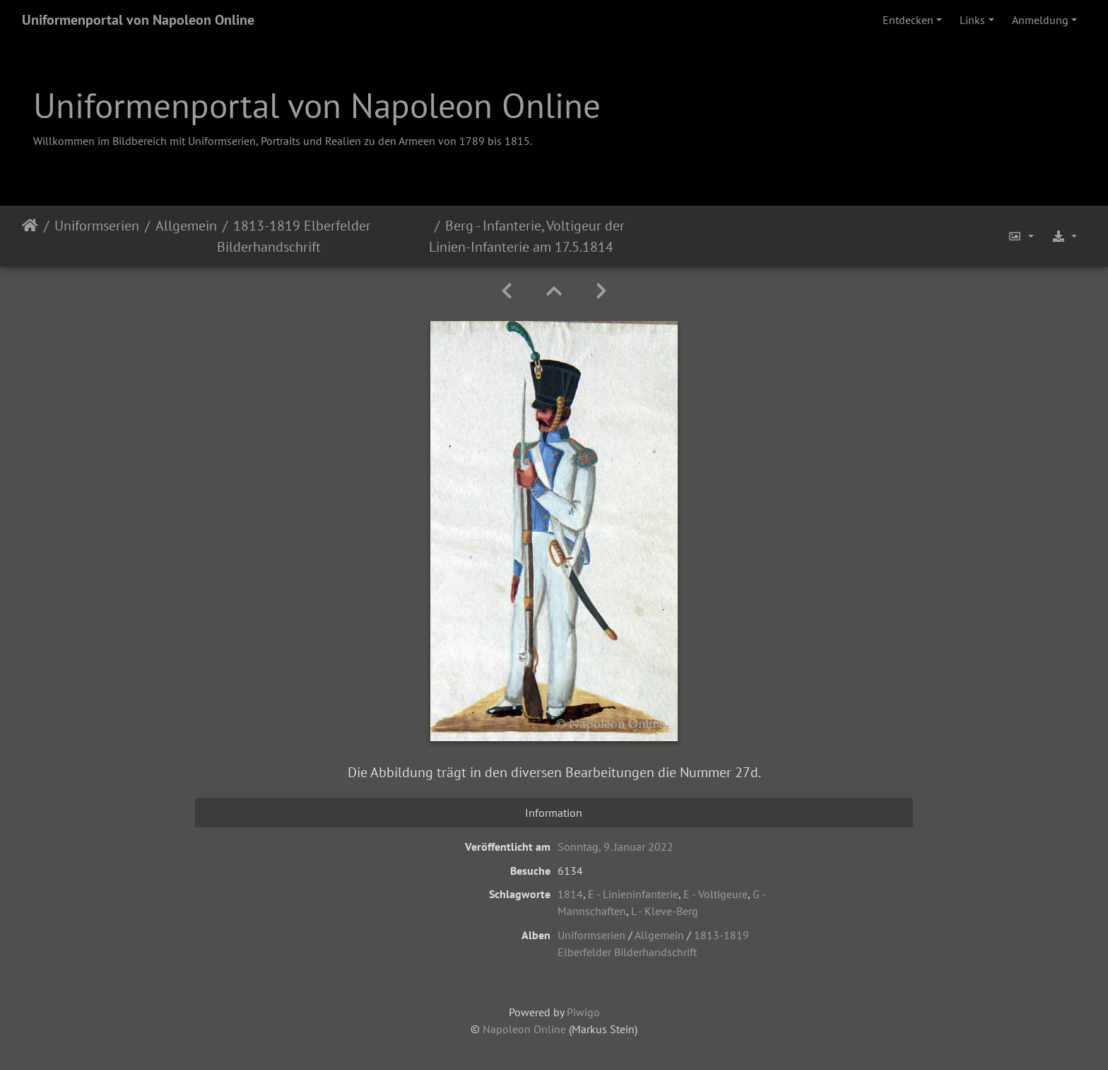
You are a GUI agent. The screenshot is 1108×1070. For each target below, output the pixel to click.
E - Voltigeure (715, 894)
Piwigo (583, 1012)
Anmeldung (1040, 20)
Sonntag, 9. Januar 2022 (615, 846)
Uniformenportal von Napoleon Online (138, 20)
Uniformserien (96, 225)
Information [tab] (553, 813)
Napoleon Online (524, 1029)
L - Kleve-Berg (664, 911)
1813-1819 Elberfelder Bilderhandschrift (294, 236)
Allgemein (186, 225)
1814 (570, 894)
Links (972, 20)
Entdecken (908, 20)
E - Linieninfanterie (633, 894)
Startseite (30, 236)
